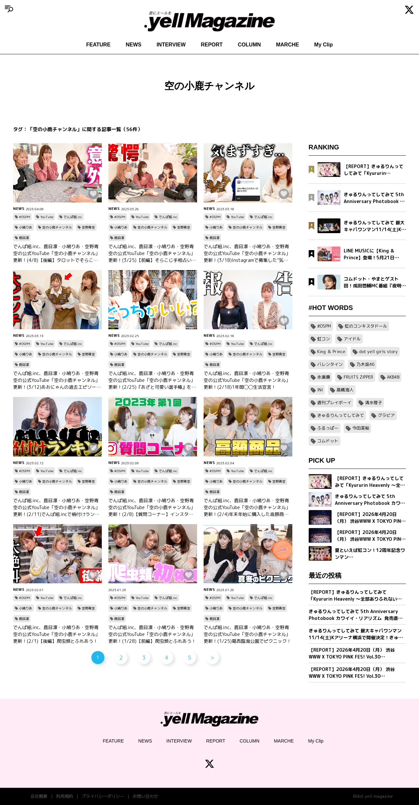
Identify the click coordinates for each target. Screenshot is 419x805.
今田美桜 (360, 428)
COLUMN (249, 44)
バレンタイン (330, 364)
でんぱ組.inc (73, 216)
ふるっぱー (327, 428)
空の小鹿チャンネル (57, 227)
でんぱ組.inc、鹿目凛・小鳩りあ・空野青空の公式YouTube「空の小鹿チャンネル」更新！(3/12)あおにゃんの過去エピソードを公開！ (57, 380)
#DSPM (24, 216)
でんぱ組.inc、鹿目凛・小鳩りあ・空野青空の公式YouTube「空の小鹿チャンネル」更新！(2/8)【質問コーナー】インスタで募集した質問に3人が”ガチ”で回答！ (151, 507)
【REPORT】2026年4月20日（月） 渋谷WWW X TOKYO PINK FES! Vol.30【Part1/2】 (352, 672)
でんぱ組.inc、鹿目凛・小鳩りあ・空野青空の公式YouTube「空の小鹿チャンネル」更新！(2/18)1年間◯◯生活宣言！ (247, 380)
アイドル (352, 339)
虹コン (323, 339)
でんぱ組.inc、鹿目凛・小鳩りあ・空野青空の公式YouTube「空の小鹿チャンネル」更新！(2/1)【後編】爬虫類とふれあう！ (56, 634)
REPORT (212, 44)
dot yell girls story (378, 351)
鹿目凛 (24, 237)
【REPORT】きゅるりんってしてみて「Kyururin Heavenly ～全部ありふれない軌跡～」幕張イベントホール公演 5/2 (355, 595)
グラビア (386, 415)
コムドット (327, 441)
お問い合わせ (145, 796)
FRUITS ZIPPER (358, 377)
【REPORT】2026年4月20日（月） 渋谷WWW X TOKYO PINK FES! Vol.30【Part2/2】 (352, 653)
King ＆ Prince (331, 351)
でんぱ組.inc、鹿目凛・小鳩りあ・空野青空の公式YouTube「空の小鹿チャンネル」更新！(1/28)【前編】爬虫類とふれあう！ (152, 634)
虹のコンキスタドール (366, 326)
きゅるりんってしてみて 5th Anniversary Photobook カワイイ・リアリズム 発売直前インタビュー (356, 615)
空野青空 (88, 227)
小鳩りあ (25, 227)
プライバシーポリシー (103, 796)
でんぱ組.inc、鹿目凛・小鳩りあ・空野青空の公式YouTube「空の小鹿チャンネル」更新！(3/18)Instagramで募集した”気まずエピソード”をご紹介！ (247, 253)
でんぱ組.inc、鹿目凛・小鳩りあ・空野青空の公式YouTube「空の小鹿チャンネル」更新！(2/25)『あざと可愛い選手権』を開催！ (152, 380)
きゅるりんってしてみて (340, 415)
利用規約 (64, 796)
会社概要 (38, 796)
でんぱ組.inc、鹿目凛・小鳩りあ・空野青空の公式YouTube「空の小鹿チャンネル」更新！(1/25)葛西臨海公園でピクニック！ (247, 634)
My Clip (323, 44)
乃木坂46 (365, 364)
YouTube (46, 216)
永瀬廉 (323, 377)
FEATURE (98, 44)
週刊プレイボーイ (334, 402)
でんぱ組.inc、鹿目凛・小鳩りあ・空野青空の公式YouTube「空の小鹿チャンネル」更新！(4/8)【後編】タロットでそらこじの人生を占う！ (56, 253)
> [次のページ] (212, 657)
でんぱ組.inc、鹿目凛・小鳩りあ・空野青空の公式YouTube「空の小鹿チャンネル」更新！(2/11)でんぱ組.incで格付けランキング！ (56, 507)
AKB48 (393, 377)
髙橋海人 (345, 390)
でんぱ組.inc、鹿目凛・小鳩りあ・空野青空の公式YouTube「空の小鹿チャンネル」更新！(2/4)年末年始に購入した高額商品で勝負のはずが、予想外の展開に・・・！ (247, 507)
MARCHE (287, 44)
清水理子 (373, 402)
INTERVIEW (171, 44)
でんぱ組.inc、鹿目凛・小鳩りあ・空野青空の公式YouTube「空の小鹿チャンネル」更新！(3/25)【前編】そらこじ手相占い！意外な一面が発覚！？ (152, 253)
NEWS (133, 44)
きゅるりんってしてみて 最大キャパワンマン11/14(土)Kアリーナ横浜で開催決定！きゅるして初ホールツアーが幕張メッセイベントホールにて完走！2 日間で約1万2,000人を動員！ (357, 634)
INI (320, 390)
